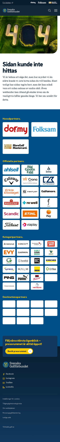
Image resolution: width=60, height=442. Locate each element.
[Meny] (56, 10)
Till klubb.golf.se (8, 427)
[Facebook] (30, 374)
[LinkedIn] (30, 387)
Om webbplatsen (9, 408)
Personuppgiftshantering (11, 413)
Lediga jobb (7, 417)
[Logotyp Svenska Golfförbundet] (11, 10)
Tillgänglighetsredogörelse (12, 403)
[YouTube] (30, 383)
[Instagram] (30, 378)
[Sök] (49, 10)
